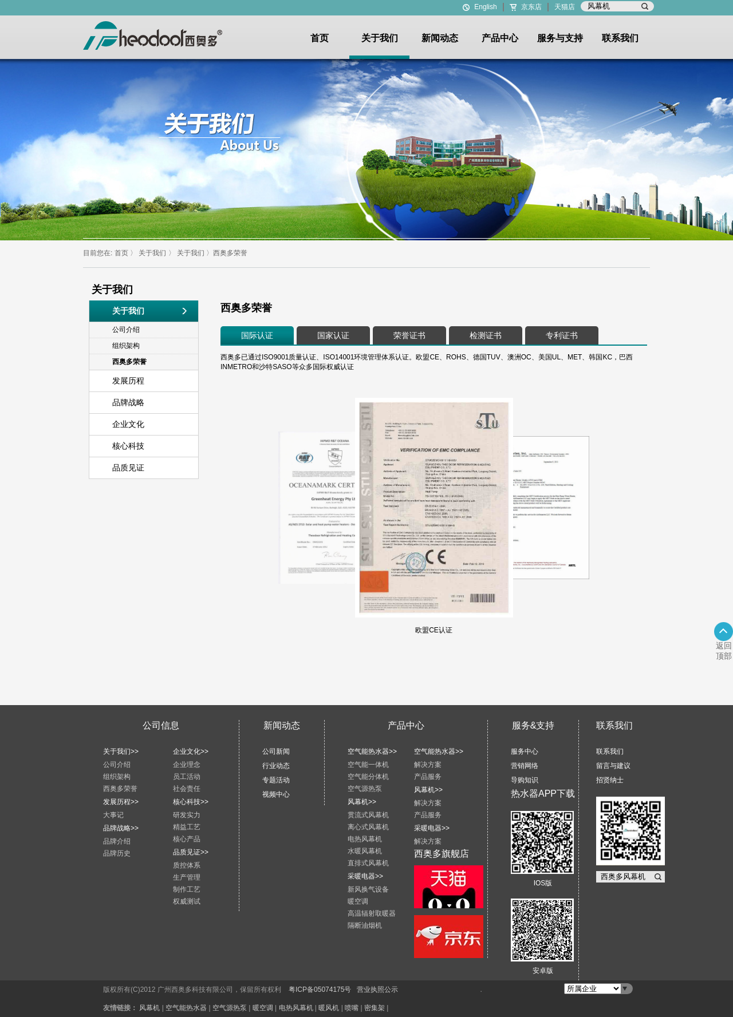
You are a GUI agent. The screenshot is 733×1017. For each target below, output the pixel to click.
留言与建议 (613, 766)
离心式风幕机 (368, 827)
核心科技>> (190, 802)
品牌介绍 (117, 841)
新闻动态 (439, 38)
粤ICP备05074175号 (320, 990)
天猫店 (564, 7)
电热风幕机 (365, 839)
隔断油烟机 (365, 925)
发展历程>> (121, 802)
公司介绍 (117, 765)
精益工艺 (186, 827)
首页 (319, 38)
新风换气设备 (368, 889)
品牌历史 (117, 853)
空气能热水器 (186, 1008)
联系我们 (620, 38)
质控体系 (186, 865)
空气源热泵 (365, 789)
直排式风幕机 (368, 863)
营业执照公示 (377, 990)
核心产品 (186, 839)
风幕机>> (362, 802)
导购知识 (524, 780)
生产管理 (186, 877)
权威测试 (186, 901)
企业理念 (186, 765)
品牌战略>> (121, 828)
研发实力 (186, 815)
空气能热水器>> (372, 751)
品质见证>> (190, 852)
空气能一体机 (368, 765)
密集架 (374, 1008)
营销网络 (524, 766)
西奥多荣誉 (230, 253)
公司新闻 (276, 751)
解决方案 (428, 765)
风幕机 (149, 1008)
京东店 (531, 7)
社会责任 (186, 789)
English (485, 7)
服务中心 (524, 751)
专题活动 (276, 780)
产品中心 (500, 38)
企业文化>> (190, 751)
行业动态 (276, 766)
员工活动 (186, 777)
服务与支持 (560, 38)
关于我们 (379, 38)
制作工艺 (186, 889)
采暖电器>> (365, 876)
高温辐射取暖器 (372, 913)
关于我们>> (121, 751)
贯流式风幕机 (368, 815)
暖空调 (358, 901)
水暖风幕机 (365, 851)
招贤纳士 (610, 780)
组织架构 (117, 777)
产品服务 (428, 777)
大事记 (113, 815)
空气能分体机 (368, 777)
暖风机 (328, 1008)
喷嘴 (351, 1008)
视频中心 (276, 794)
